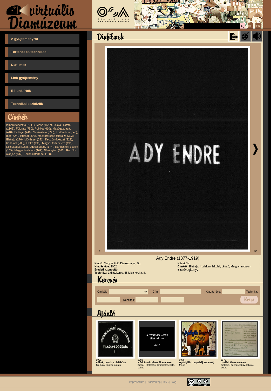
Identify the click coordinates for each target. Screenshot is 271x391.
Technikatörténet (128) (38, 154)
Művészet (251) (33, 139)
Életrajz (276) (14, 139)
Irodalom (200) (15, 143)
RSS (166, 381)
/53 (255, 251)
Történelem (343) (66, 132)
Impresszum (136, 381)
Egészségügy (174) (41, 146)
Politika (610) (43, 128)
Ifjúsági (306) (28, 135)
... (54, 154)
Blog (173, 381)
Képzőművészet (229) (58, 139)
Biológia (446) (23, 132)
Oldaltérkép (153, 381)
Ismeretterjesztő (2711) (20, 124)
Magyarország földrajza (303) (56, 135)
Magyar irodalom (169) (28, 150)
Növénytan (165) (54, 150)
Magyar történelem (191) (57, 143)
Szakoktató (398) (43, 132)
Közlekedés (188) (17, 146)
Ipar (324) (12, 135)
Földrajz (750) (24, 128)
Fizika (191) (33, 143)
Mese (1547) (44, 124)
